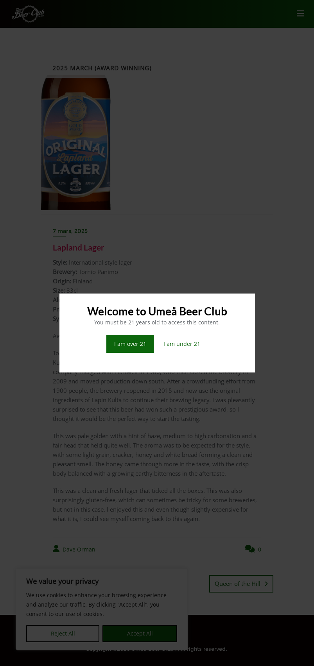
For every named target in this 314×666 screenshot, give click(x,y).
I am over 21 (130, 343)
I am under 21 (181, 343)
